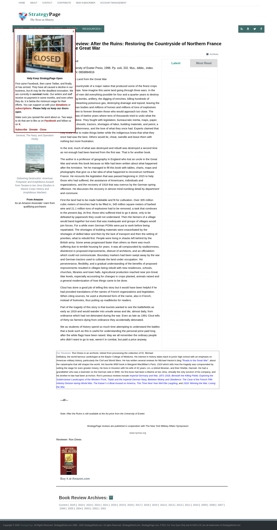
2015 (155, 504)
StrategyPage (26, 525)
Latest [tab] (175, 63)
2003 (87, 508)
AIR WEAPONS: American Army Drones (188, 154)
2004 (79, 508)
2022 (98, 504)
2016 (147, 504)
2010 (196, 504)
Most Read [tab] (203, 63)
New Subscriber (85, 3)
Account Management (113, 3)
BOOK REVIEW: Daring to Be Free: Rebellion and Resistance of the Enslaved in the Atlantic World (189, 338)
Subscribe (21, 129)
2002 (95, 508)
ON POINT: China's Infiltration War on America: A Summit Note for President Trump (187, 243)
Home (22, 3)
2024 (81, 504)
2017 (138, 504)
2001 (103, 508)
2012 (180, 504)
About (33, 3)
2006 (63, 508)
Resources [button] (92, 28)
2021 (106, 504)
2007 (221, 504)
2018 (130, 504)
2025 (73, 504)
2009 (204, 504)
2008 (212, 504)
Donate (33, 129)
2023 (89, 504)
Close (43, 129)
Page (39, 17)
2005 (71, 508)
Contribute (64, 3)
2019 (122, 504)
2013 (171, 504)
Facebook (50, 120)
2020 (114, 504)
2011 (188, 504)
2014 (163, 504)
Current (63, 504)
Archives (212, 54)
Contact (47, 3)
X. (20, 124)
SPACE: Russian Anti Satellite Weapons (188, 191)
